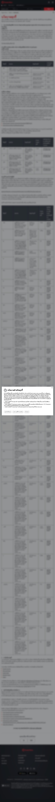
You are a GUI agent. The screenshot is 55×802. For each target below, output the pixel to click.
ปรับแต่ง (34, 411)
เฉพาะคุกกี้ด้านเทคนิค (22, 411)
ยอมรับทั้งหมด (9, 411)
